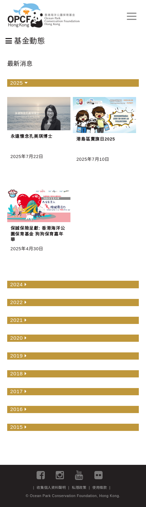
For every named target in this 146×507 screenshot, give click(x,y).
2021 (18, 320)
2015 (18, 427)
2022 (18, 302)
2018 (18, 373)
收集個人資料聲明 (51, 488)
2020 (18, 338)
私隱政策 (79, 488)
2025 (19, 83)
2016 (18, 409)
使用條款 (99, 488)
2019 (18, 356)
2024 (18, 284)
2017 (18, 391)
